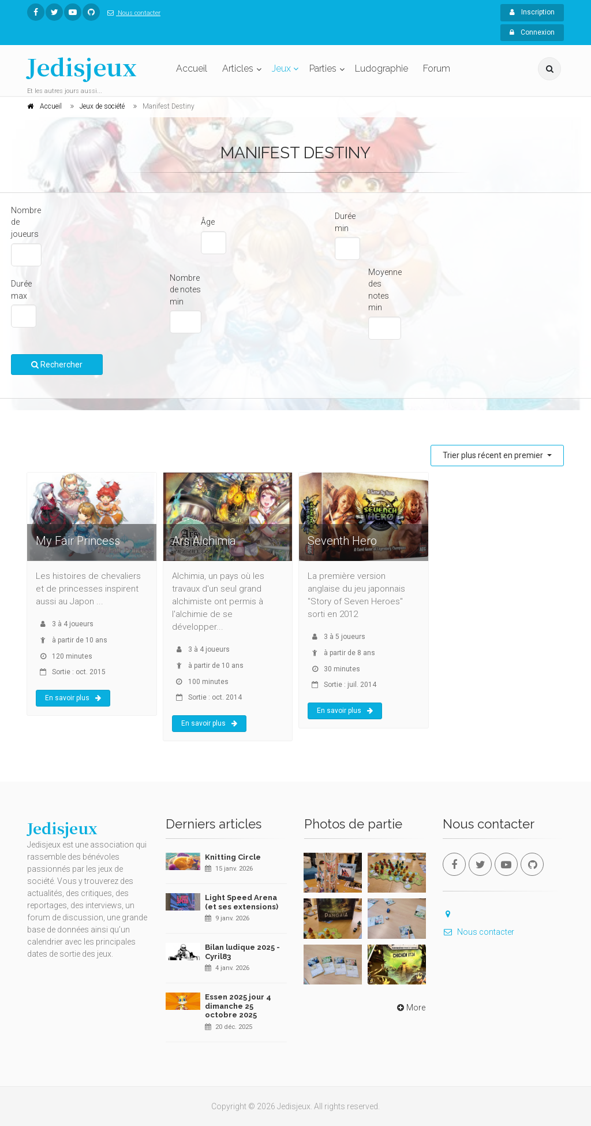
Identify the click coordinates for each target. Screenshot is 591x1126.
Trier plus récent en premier (494, 455)
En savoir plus (73, 698)
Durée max (21, 289)
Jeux (281, 68)
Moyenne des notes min (385, 290)
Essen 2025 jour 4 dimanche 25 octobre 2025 (238, 1006)
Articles (237, 68)
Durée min (345, 222)
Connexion (532, 32)
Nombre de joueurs (26, 222)
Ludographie (381, 68)
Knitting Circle (233, 857)
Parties (322, 68)
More (410, 1007)
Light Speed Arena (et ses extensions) (241, 902)
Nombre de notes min (185, 289)
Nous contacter (131, 13)
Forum (436, 68)
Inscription (532, 12)
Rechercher (57, 364)
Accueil (191, 68)
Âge (208, 221)
